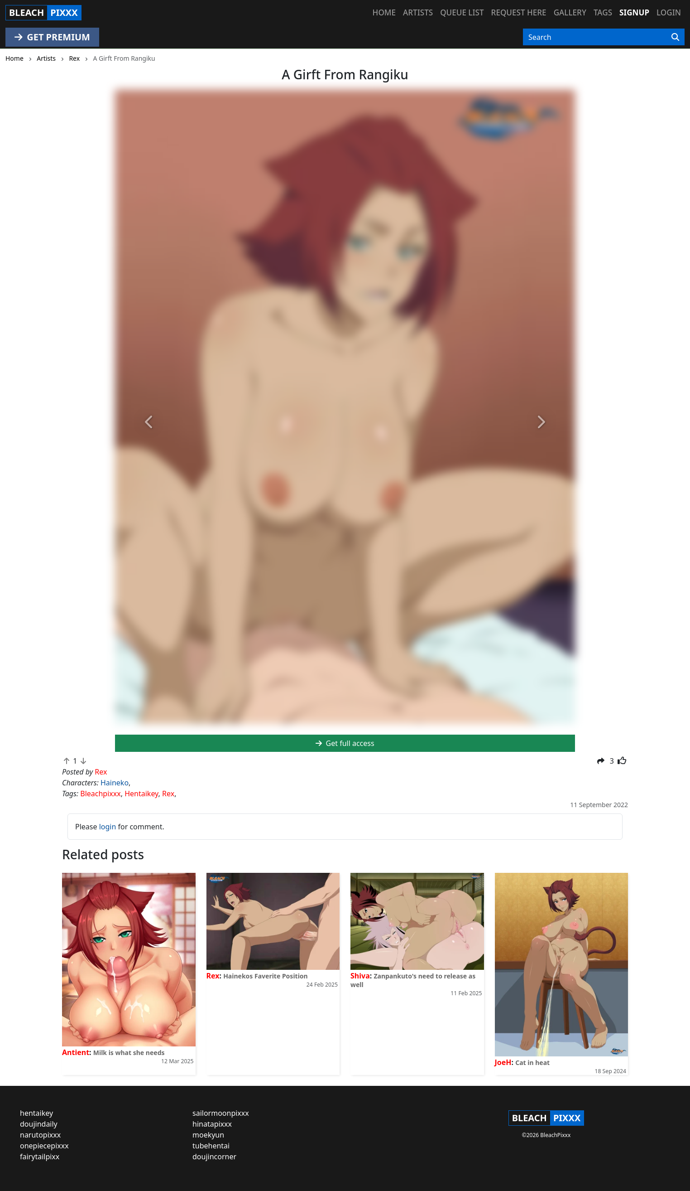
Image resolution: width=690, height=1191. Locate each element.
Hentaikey (141, 794)
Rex (168, 794)
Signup (634, 12)
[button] (149, 422)
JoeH (503, 1062)
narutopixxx (40, 1135)
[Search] (675, 37)
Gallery (570, 12)
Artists (418, 12)
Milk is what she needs (129, 1052)
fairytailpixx (39, 1157)
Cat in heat (532, 1062)
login (107, 827)
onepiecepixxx (44, 1146)
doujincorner (214, 1157)
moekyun (208, 1135)
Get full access (345, 743)
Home (384, 12)
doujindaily (39, 1124)
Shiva (360, 976)
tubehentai (211, 1146)
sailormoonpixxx (220, 1113)
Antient (75, 1052)
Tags (603, 12)
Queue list (462, 12)
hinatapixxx (212, 1124)
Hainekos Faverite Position (265, 976)
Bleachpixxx (100, 794)
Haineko (115, 783)
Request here (518, 12)
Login (668, 12)
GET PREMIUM (52, 37)
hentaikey (36, 1113)
